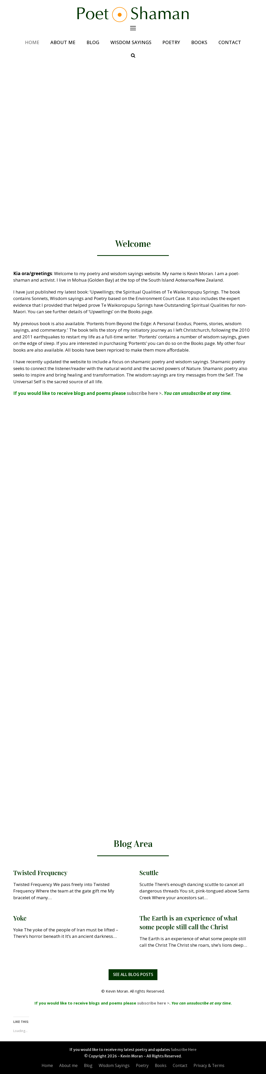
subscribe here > (144, 393)
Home (47, 1065)
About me (68, 1065)
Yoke (19, 918)
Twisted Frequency (40, 872)
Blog (88, 1065)
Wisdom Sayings (114, 1065)
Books (161, 1065)
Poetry (142, 1065)
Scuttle (148, 872)
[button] (133, 28)
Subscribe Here (183, 1049)
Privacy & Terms (209, 1065)
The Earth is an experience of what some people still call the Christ (188, 922)
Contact (180, 1065)
